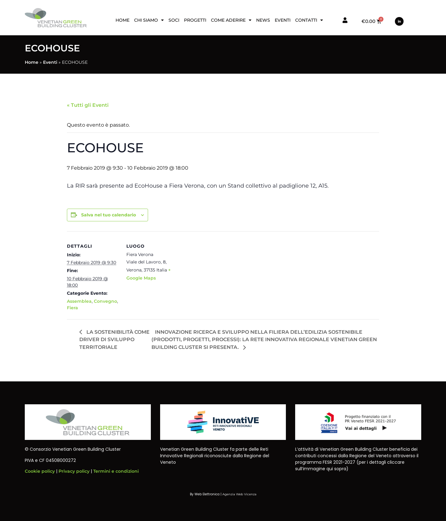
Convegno (105, 301)
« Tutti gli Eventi (88, 105)
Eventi (283, 20)
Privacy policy (74, 471)
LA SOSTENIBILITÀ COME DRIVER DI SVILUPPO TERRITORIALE (114, 339)
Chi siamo (149, 20)
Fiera (72, 307)
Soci (173, 20)
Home (122, 20)
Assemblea (79, 301)
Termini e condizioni (116, 471)
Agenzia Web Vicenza (239, 494)
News (263, 20)
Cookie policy (40, 471)
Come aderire (231, 20)
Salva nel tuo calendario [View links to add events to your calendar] (108, 215)
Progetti (195, 20)
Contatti (309, 20)
